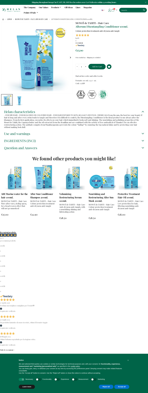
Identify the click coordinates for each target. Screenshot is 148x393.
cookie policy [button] (75, 366)
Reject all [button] (106, 387)
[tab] (74, 113)
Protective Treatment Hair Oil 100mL (129, 200)
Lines (9, 19)
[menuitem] (31, 12)
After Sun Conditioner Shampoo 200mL (41, 200)
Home (3, 19)
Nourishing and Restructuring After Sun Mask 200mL (101, 202)
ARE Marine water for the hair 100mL (14, 200)
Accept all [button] (122, 387)
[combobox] (133, 10)
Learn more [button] (26, 387)
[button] (70, 57)
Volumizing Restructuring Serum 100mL (70, 202)
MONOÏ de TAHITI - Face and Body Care (31, 19)
